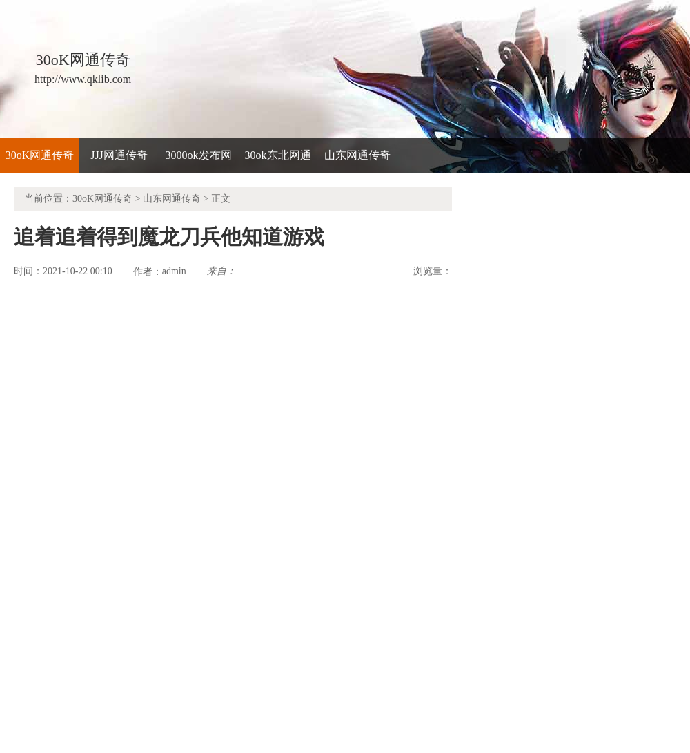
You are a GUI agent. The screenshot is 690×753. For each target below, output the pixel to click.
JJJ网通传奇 (119, 155)
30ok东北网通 (278, 155)
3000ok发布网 (199, 155)
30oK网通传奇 (40, 155)
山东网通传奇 (357, 155)
